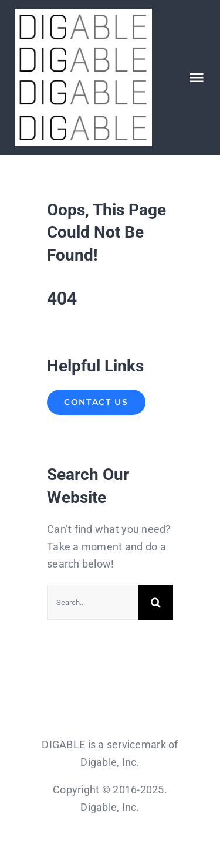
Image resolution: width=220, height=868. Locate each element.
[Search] (155, 602)
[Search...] (92, 602)
